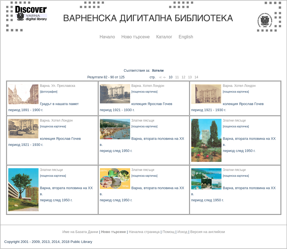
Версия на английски (207, 232)
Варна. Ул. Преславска (57, 86)
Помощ (168, 232)
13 (190, 77)
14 (196, 77)
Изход (182, 232)
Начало (107, 36)
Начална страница (144, 232)
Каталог (164, 36)
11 (177, 77)
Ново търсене (135, 36)
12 (183, 77)
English (186, 36)
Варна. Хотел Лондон (148, 86)
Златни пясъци (143, 120)
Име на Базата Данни (80, 232)
